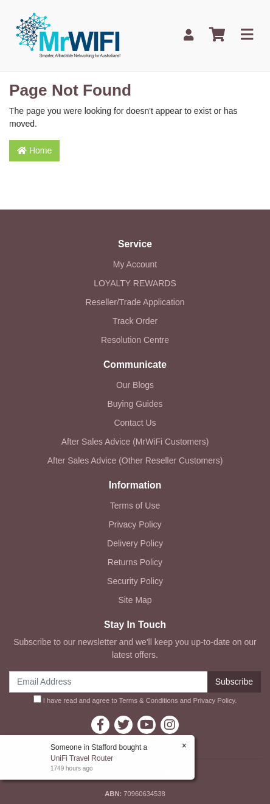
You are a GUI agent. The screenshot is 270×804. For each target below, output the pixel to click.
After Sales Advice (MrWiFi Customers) (135, 441)
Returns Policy (135, 562)
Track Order (135, 321)
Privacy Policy (134, 524)
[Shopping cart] (217, 35)
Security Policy (135, 581)
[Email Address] (108, 682)
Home (34, 150)
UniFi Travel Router (81, 758)
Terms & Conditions (148, 700)
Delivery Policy (135, 543)
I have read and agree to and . (135, 699)
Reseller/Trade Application (135, 302)
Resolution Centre (135, 340)
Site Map (134, 600)
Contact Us (135, 423)
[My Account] (188, 35)
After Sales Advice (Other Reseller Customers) (135, 460)
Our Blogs (135, 385)
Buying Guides (134, 404)
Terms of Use (135, 505)
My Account (135, 264)
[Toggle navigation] (247, 35)
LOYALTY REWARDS (135, 283)
